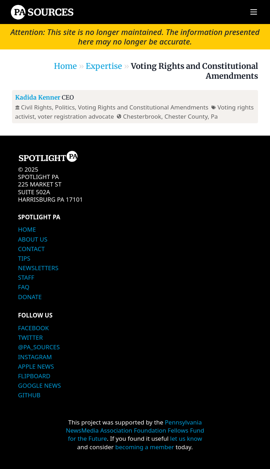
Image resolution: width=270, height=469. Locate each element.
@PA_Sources (39, 347)
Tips (24, 258)
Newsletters (38, 268)
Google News (39, 385)
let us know (186, 438)
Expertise (104, 66)
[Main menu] (253, 12)
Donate (30, 297)
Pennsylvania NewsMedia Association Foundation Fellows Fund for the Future (135, 430)
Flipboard (34, 376)
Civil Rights (36, 107)
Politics (65, 107)
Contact (31, 249)
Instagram (35, 357)
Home (65, 66)
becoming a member (144, 447)
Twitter (30, 337)
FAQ (23, 287)
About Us (32, 239)
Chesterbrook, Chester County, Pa (170, 116)
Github (29, 395)
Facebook (33, 328)
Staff (26, 277)
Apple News (36, 366)
